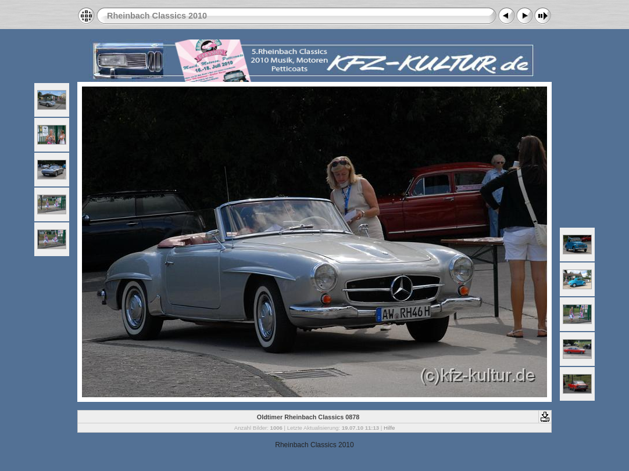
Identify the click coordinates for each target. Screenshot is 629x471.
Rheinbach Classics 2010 (157, 15)
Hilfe (389, 428)
